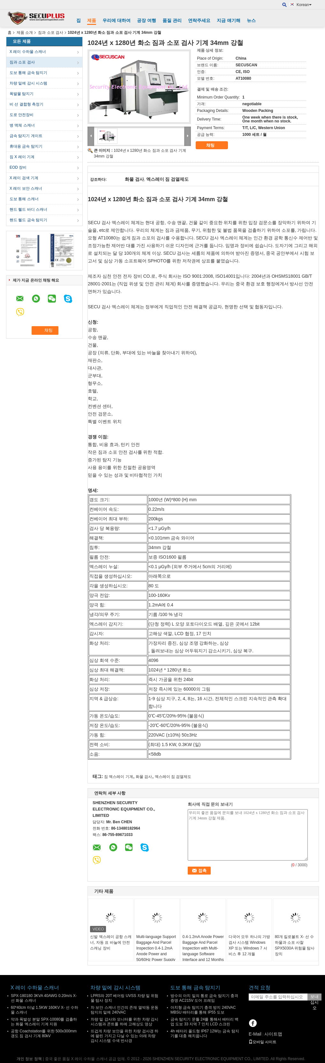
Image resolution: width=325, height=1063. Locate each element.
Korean (304, 5)
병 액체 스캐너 (22, 125)
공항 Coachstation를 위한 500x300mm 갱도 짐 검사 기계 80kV (44, 1033)
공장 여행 (146, 20)
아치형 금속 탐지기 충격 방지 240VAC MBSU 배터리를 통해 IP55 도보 (203, 1010)
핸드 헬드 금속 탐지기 (28, 220)
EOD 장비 (18, 167)
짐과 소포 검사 (50, 32)
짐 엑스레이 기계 (118, 776)
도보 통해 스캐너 (24, 199)
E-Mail (255, 1034)
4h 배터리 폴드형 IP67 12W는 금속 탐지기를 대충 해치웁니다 (204, 1033)
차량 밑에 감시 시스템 (28, 83)
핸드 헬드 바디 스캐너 (28, 209)
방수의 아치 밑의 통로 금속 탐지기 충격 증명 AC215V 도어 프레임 (204, 998)
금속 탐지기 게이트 (26, 136)
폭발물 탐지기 (22, 94)
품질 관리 (172, 20)
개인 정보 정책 (29, 1059)
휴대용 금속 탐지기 (26, 146)
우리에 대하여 (116, 20)
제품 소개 (25, 32)
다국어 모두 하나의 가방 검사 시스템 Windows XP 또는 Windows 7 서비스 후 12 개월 (249, 945)
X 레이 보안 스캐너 (26, 188)
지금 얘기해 (228, 20)
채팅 (214, 145)
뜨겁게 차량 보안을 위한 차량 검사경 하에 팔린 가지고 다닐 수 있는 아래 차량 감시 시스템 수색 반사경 (124, 1036)
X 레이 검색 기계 (24, 178)
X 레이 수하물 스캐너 (28, 51)
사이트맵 (273, 1034)
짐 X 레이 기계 (22, 157)
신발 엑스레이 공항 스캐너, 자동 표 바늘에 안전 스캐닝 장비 (111, 942)
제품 (91, 20)
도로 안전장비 (22, 115)
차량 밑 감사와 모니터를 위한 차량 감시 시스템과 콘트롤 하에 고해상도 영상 (124, 1021)
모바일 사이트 (262, 1042)
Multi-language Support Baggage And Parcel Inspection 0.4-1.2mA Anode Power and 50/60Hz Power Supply (156, 948)
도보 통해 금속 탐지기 (28, 72)
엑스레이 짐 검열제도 (173, 776)
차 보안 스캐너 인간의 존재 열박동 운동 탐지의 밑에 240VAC (124, 1010)
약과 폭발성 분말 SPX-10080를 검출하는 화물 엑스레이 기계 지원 (44, 1021)
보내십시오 (314, 997)
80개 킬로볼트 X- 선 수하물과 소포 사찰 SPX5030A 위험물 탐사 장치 (295, 945)
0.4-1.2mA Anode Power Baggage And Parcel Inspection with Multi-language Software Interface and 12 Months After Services (202, 951)
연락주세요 (199, 20)
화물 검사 (144, 776)
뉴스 (251, 20)
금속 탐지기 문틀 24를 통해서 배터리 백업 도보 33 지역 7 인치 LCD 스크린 (204, 1021)
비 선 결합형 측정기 (26, 104)
